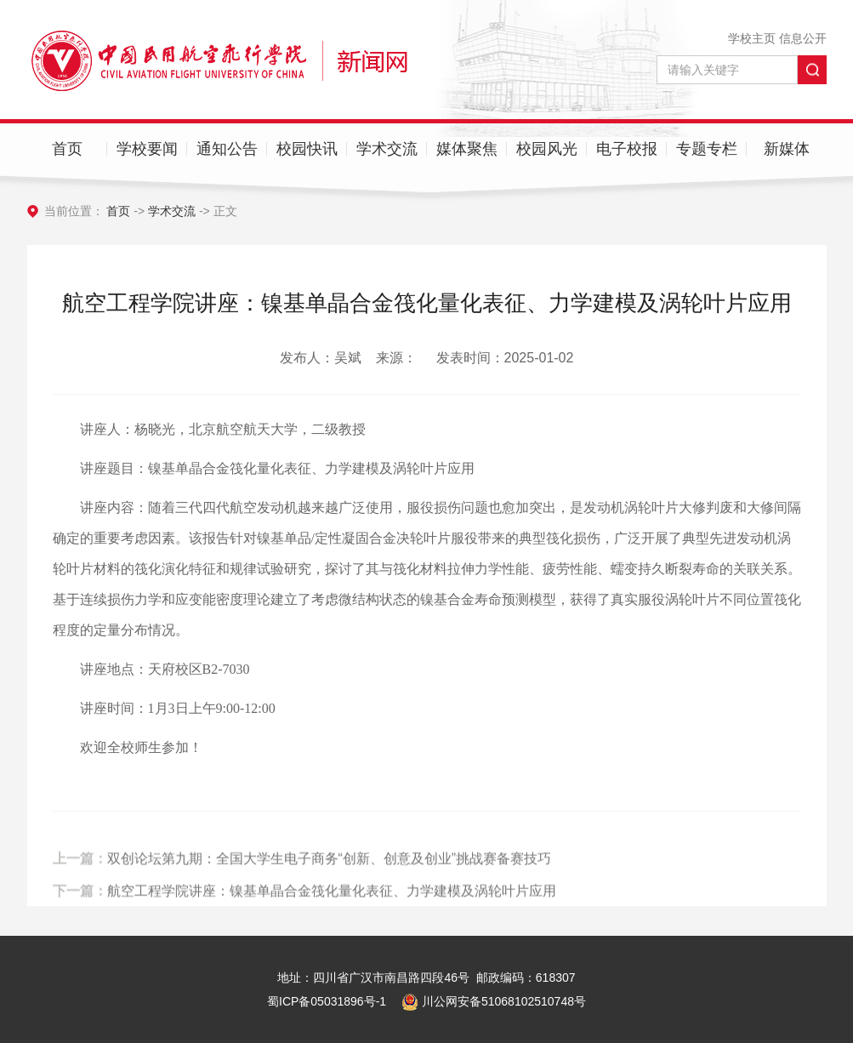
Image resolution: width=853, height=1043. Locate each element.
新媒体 (787, 148)
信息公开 (803, 38)
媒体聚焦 (467, 148)
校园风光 (546, 148)
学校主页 (752, 38)
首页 (67, 148)
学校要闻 (147, 148)
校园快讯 (307, 148)
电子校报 (626, 148)
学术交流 (387, 148)
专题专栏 (706, 148)
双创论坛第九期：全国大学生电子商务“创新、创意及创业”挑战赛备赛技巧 (329, 865)
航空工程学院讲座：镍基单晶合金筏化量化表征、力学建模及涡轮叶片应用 (331, 897)
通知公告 (227, 148)
